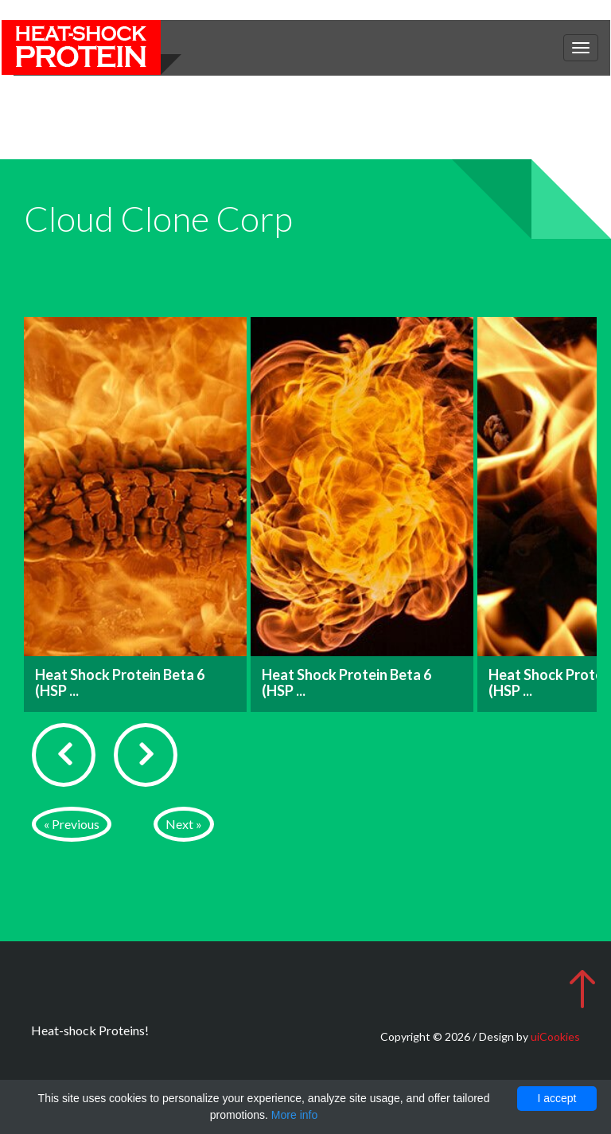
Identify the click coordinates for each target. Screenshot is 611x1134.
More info (294, 1115)
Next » (183, 823)
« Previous (71, 823)
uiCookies (555, 1036)
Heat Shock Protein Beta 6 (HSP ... (119, 682)
